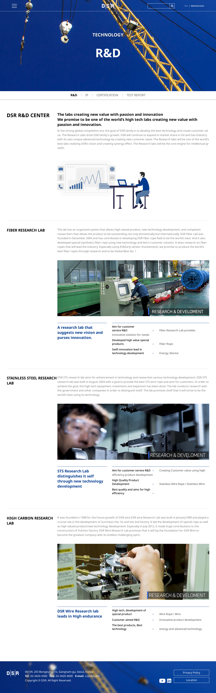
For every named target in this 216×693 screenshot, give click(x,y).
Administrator (197, 5)
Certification (107, 95)
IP (86, 95)
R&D (74, 95)
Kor (186, 5)
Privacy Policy (191, 672)
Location (191, 680)
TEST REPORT (136, 95)
